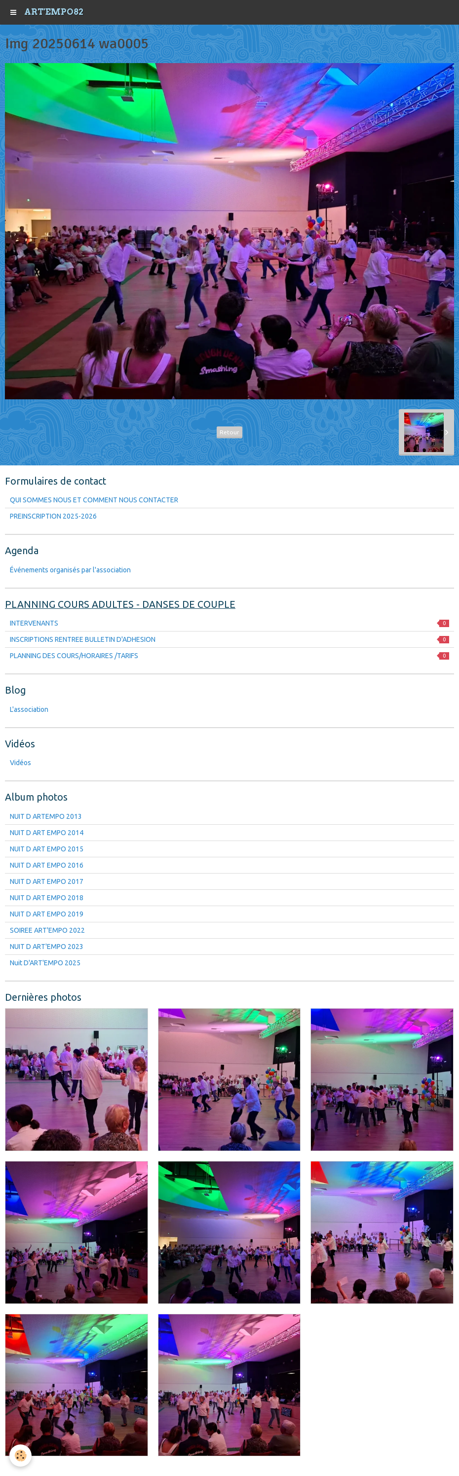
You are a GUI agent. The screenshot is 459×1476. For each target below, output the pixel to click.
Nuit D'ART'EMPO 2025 (45, 963)
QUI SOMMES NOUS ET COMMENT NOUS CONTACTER (94, 500)
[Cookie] (21, 1455)
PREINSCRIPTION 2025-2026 (53, 516)
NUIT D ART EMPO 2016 (46, 865)
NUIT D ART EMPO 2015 (46, 849)
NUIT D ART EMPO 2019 (46, 914)
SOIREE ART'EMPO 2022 (47, 930)
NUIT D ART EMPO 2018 (46, 898)
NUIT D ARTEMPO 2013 (46, 816)
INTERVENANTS (229, 623)
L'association (29, 709)
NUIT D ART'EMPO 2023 (46, 946)
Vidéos (20, 763)
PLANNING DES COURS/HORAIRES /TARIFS (229, 656)
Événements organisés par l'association (70, 570)
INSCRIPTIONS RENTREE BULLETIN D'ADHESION (229, 639)
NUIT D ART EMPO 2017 (46, 881)
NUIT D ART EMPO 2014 (46, 833)
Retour (229, 432)
